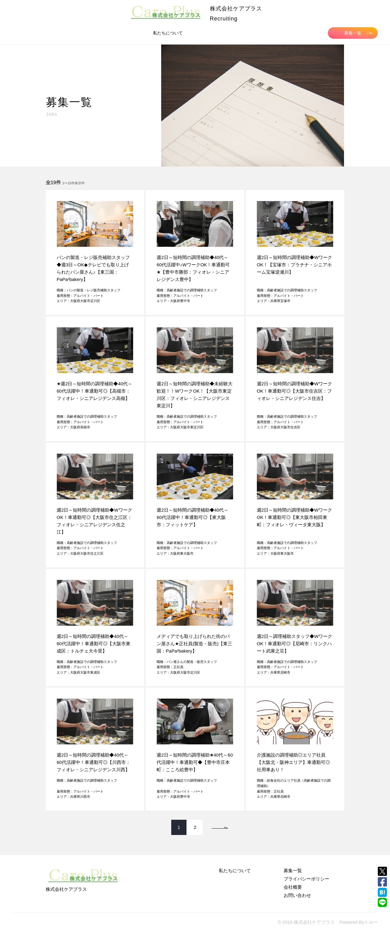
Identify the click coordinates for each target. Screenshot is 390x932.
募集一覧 (358, 33)
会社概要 (293, 887)
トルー (371, 922)
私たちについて (168, 33)
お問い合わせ (297, 895)
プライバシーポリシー (306, 878)
